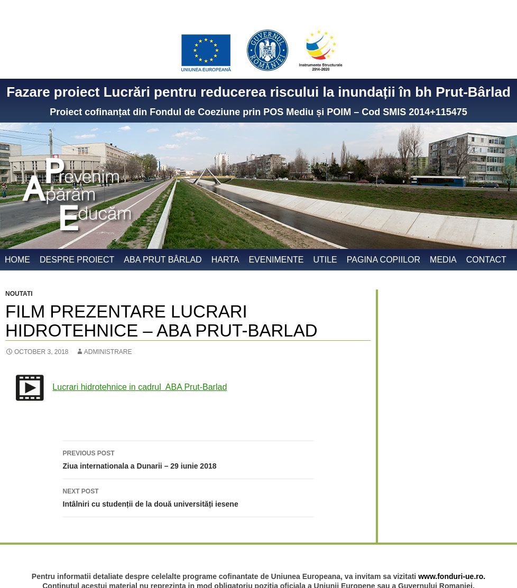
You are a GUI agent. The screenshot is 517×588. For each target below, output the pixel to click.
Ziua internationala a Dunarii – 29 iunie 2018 (188, 458)
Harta (225, 259)
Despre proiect (77, 259)
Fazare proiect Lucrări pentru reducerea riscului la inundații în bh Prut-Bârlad (258, 92)
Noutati (19, 293)
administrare (108, 352)
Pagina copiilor (383, 259)
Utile (325, 259)
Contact (486, 259)
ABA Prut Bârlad (162, 259)
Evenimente (275, 259)
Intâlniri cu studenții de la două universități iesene (188, 496)
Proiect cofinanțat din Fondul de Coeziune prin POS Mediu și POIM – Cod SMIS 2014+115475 (258, 112)
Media (443, 259)
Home (17, 259)
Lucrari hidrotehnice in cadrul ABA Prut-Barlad (139, 386)
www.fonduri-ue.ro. (451, 576)
